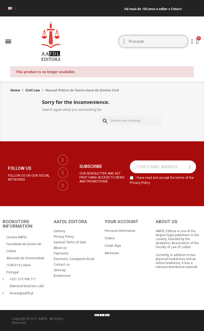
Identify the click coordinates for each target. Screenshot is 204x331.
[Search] (131, 120)
